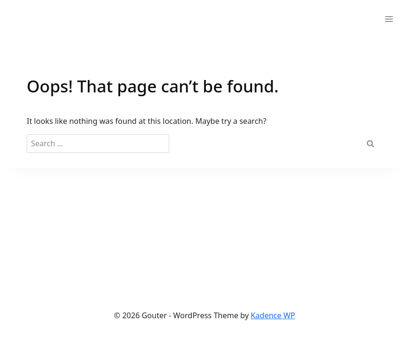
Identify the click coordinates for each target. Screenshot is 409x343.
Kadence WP (273, 315)
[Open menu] (389, 18)
